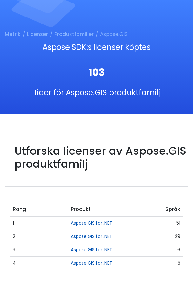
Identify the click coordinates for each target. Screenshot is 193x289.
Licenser (37, 34)
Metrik (13, 34)
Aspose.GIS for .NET (91, 223)
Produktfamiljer (74, 34)
